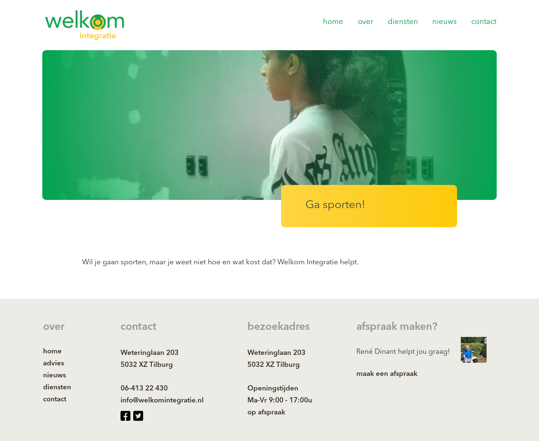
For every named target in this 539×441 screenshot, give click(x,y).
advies (53, 363)
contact (483, 22)
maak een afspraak (386, 374)
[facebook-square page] (125, 416)
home (333, 22)
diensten (403, 22)
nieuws (444, 22)
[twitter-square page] (138, 416)
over (365, 22)
